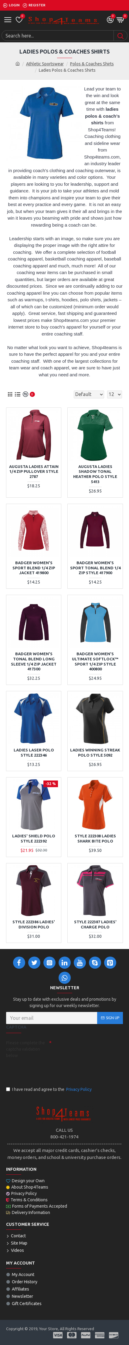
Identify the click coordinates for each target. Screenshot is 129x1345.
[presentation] (48, 1071)
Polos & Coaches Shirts (92, 63)
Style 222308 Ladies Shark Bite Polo (95, 838)
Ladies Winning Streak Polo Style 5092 (95, 752)
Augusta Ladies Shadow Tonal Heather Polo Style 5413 (95, 474)
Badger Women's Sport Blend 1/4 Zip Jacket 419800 (33, 568)
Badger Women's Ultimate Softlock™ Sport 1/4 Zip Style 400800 (95, 661)
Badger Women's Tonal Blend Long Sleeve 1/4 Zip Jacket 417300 (33, 661)
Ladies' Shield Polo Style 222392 (33, 838)
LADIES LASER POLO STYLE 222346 (34, 752)
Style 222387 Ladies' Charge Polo (95, 924)
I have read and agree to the (49, 1089)
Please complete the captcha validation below (25, 1049)
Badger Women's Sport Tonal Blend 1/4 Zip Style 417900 (95, 568)
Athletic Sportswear (45, 63)
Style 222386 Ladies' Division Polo (33, 924)
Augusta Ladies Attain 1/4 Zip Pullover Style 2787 (34, 471)
